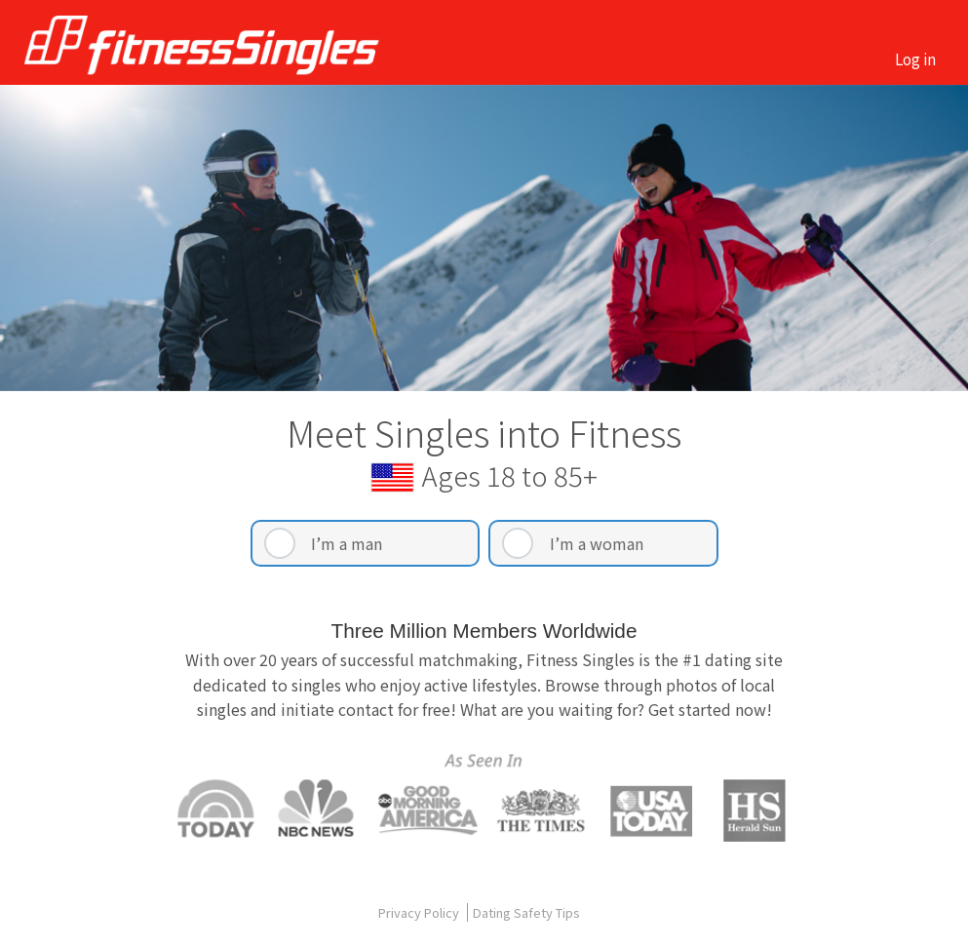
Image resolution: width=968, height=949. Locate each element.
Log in (915, 58)
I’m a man (346, 543)
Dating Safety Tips (526, 912)
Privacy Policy (420, 912)
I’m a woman (596, 543)
